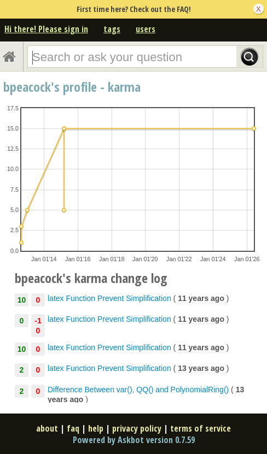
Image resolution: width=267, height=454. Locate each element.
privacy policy (136, 428)
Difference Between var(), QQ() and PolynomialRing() (138, 389)
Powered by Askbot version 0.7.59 (134, 440)
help (95, 428)
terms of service (200, 428)
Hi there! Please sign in (46, 29)
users (145, 29)
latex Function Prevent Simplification (109, 298)
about (47, 428)
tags (111, 29)
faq (73, 428)
